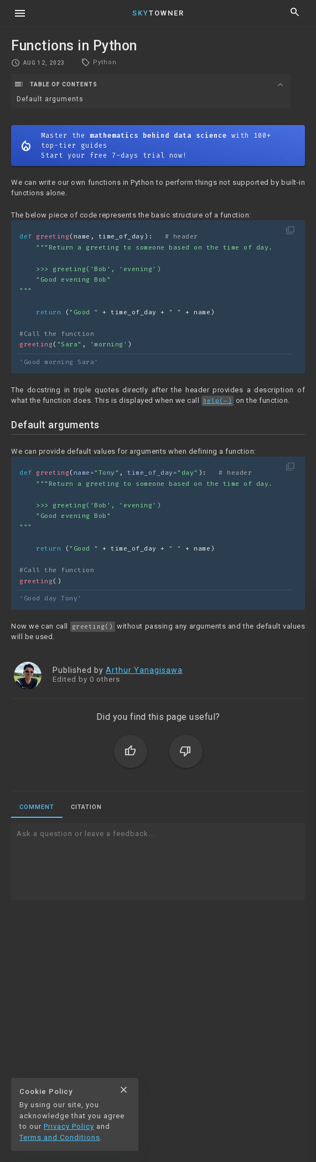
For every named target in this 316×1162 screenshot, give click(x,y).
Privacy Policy (69, 1126)
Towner (158, 13)
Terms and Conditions (59, 1137)
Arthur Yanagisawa (144, 670)
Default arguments (50, 99)
